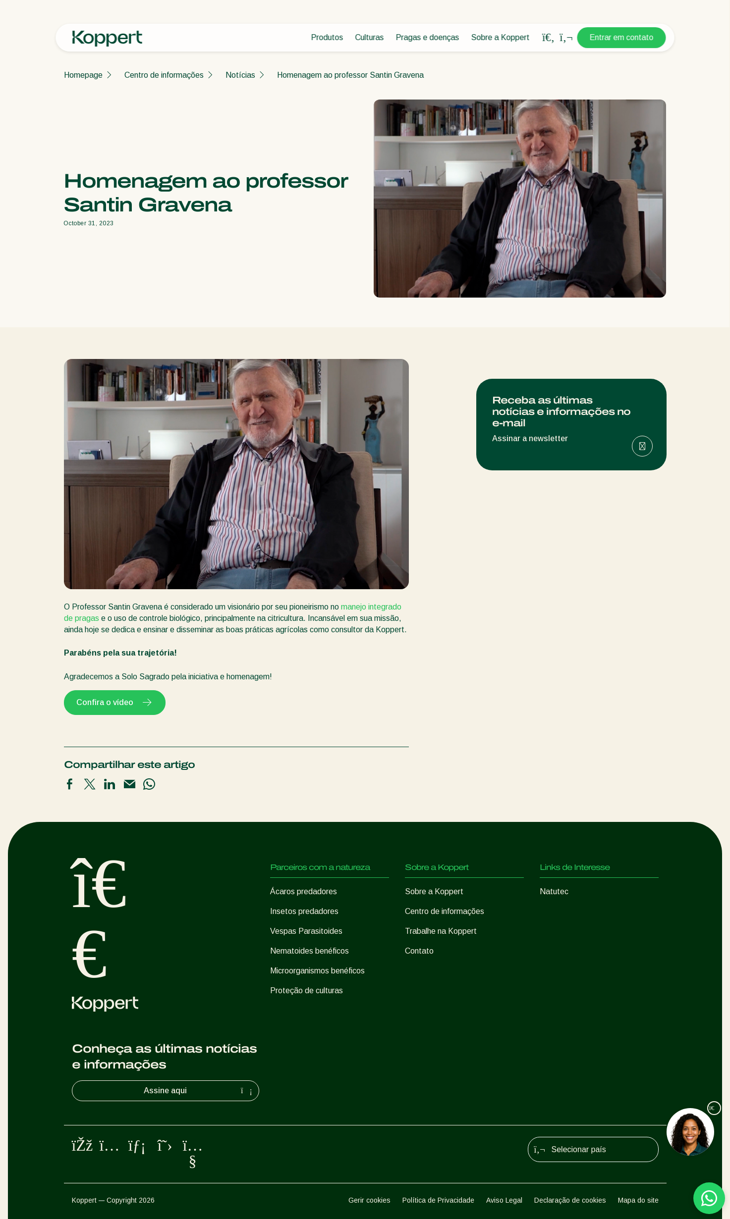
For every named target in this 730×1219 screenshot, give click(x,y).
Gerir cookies (369, 1200)
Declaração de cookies (570, 1200)
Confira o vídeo (114, 703)
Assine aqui (199, 1091)
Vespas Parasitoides (306, 931)
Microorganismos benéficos (317, 970)
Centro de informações (164, 75)
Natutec (554, 891)
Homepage (83, 75)
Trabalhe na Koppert (441, 931)
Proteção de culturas (306, 990)
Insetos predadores (304, 911)
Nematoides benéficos (309, 951)
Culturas (369, 37)
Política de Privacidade (438, 1200)
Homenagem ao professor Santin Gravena (350, 75)
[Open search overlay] (549, 37)
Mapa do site (638, 1200)
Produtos (327, 37)
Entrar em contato (622, 37)
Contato (419, 951)
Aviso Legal (504, 1200)
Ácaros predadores (303, 891)
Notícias (240, 75)
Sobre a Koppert (500, 37)
